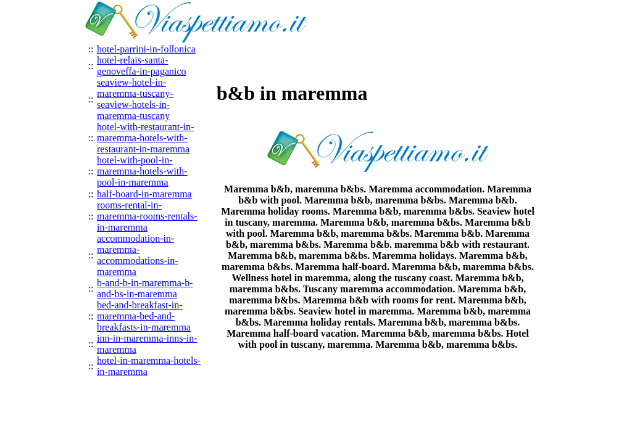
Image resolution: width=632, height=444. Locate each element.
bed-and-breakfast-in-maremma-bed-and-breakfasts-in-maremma (144, 316)
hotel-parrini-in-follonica (146, 49)
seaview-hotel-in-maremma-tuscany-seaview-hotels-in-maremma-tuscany (135, 99)
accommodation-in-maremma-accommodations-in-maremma (137, 255)
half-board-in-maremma (144, 194)
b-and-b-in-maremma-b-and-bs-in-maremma (145, 288)
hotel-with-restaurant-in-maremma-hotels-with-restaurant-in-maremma (145, 137)
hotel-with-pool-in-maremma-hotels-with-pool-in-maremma (142, 171)
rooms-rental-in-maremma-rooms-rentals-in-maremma (147, 216)
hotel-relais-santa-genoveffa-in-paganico (141, 65)
